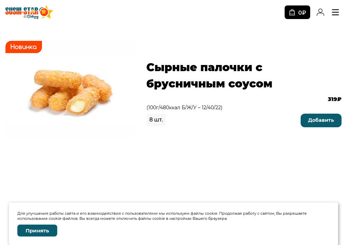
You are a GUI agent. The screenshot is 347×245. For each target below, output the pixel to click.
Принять (37, 230)
